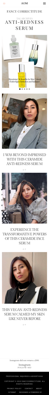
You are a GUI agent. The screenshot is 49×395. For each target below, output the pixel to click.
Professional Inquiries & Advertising (24, 376)
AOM (24, 3)
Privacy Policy (14, 388)
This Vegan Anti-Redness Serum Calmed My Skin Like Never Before (24, 314)
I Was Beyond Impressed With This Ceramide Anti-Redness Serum (24, 159)
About (39, 388)
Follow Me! (24, 367)
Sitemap (12, 392)
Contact (29, 388)
